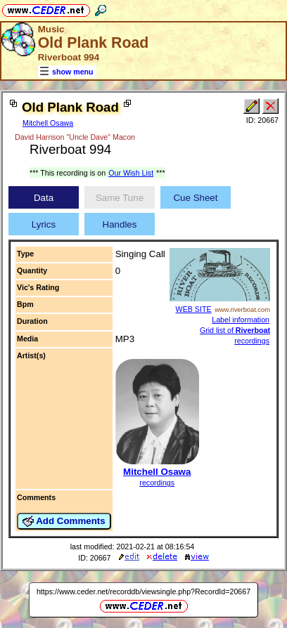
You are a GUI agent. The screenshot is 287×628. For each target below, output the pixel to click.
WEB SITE (194, 309)
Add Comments (64, 521)
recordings (156, 482)
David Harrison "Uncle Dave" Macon (75, 137)
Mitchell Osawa (48, 123)
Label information (240, 319)
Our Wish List (130, 173)
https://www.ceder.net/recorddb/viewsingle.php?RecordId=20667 (143, 591)
